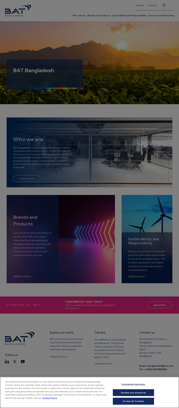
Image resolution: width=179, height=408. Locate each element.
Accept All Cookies (133, 401)
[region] (89, 392)
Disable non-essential (133, 392)
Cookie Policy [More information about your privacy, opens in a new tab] (49, 397)
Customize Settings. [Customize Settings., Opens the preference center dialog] (133, 384)
